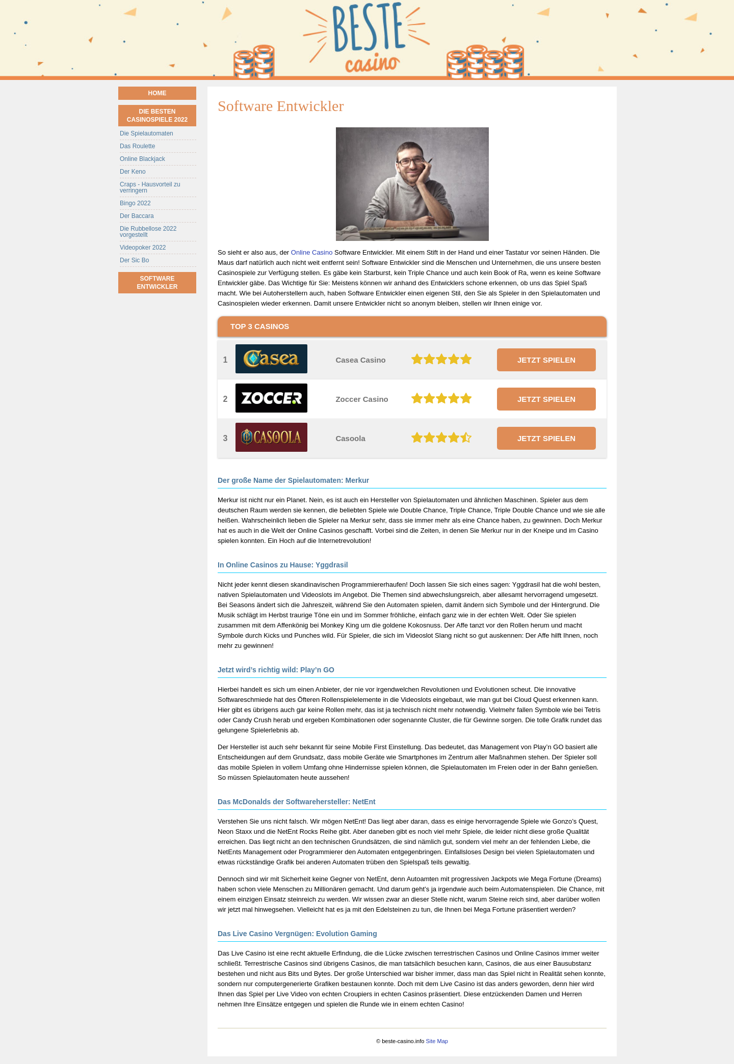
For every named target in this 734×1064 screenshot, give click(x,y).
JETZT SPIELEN (546, 360)
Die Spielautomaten (146, 133)
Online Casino (312, 252)
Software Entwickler (157, 282)
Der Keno (133, 171)
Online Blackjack (142, 158)
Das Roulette (137, 146)
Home (157, 93)
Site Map (437, 1041)
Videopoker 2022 (143, 247)
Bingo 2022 (135, 203)
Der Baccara (137, 216)
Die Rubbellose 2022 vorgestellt (148, 231)
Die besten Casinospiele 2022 (157, 115)
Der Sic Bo (134, 260)
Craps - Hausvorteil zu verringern (150, 187)
